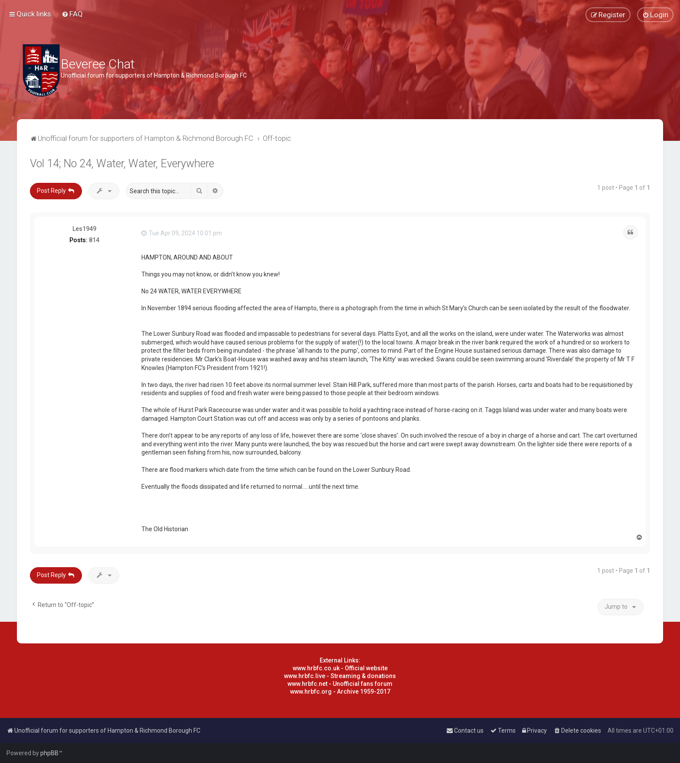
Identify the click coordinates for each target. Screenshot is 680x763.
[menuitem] (72, 13)
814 (94, 240)
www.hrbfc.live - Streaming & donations (340, 675)
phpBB (49, 753)
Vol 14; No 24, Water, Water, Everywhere (122, 163)
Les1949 (84, 228)
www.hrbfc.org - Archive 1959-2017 (340, 691)
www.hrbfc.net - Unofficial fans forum (340, 683)
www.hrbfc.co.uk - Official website (340, 668)
